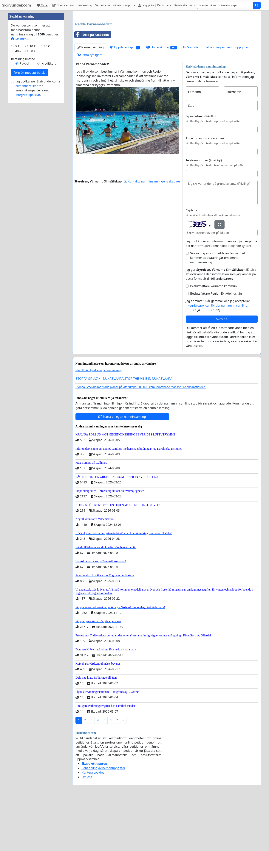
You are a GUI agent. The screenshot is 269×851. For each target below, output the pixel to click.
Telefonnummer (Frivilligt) (204, 212)
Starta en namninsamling (72, 5)
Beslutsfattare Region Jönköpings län (216, 346)
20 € (47, 158)
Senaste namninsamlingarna (115, 5)
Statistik (190, 99)
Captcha (191, 262)
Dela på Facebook (92, 87)
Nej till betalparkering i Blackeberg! (98, 422)
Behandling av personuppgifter (227, 99)
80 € (32, 163)
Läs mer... (19, 151)
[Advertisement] (166, 43)
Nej (217, 362)
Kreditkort (48, 175)
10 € (32, 158)
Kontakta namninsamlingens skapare (152, 234)
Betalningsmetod (23, 171)
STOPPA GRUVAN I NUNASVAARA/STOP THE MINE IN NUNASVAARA (123, 430)
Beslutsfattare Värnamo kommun (213, 338)
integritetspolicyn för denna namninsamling (216, 358)
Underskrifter (161, 99)
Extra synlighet (90, 107)
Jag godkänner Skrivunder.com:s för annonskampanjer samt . (38, 200)
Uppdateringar (125, 99)
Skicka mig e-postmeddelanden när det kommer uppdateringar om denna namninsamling (217, 309)
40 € (18, 163)
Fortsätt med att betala (29, 184)
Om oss (86, 829)
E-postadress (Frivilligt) (201, 168)
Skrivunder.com (16, 5)
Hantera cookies (92, 825)
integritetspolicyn (28, 207)
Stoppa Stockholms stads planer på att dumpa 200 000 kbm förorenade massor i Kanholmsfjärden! (140, 439)
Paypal (24, 175)
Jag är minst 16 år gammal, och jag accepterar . (218, 355)
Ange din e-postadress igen (205, 190)
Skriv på (221, 371)
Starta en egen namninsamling (122, 469)
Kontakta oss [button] (183, 5)
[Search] (225, 5)
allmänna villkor (27, 198)
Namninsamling (91, 99)
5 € (17, 158)
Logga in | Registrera (154, 5)
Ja (198, 362)
